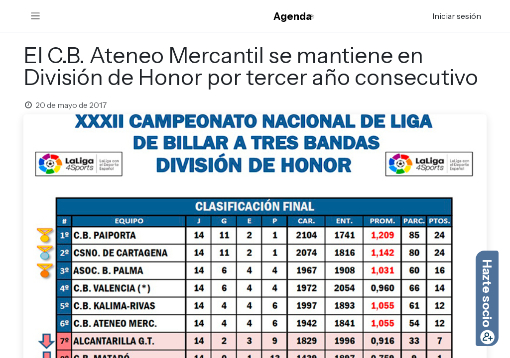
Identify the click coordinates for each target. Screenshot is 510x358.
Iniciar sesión (456, 16)
